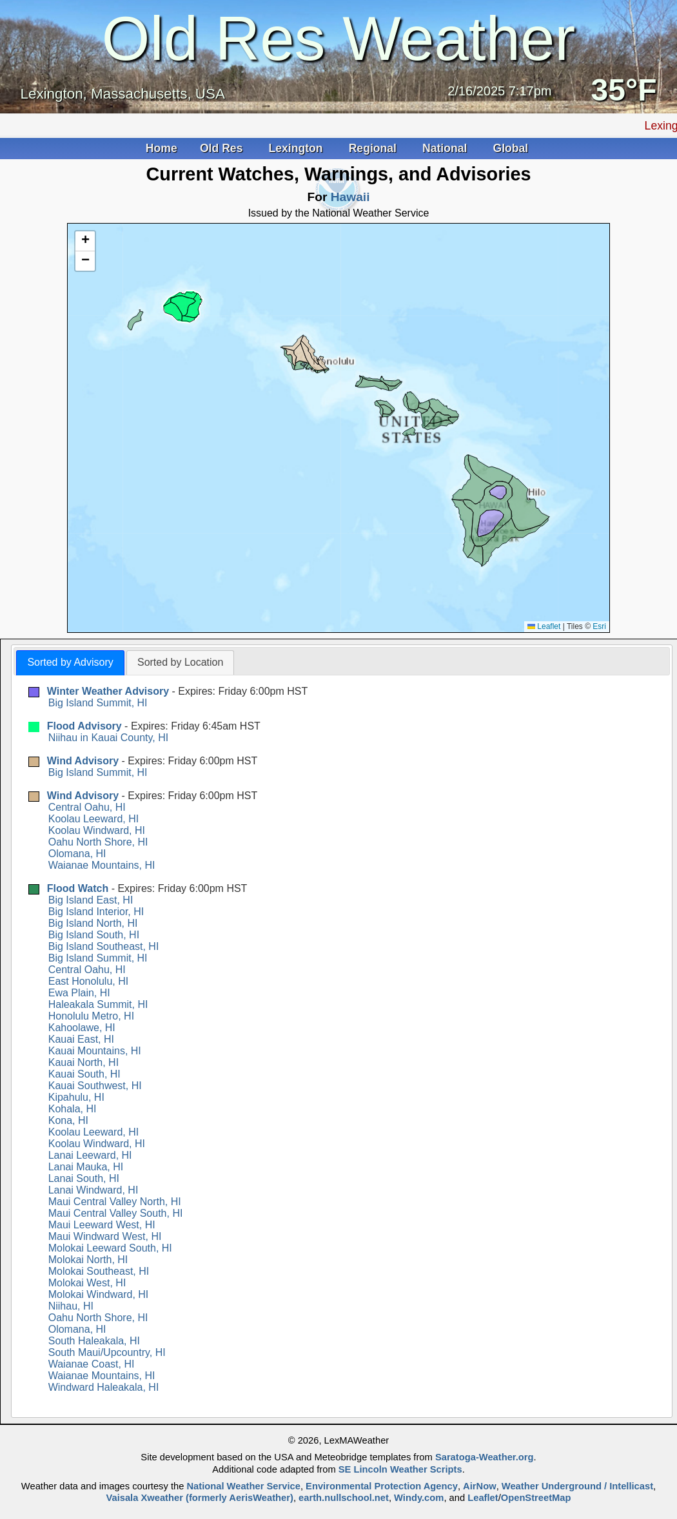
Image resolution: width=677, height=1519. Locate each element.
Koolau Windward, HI (96, 830)
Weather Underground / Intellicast (577, 1486)
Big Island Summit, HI (98, 702)
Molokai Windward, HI (98, 1294)
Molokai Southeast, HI (99, 1271)
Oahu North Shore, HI (98, 842)
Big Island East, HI (90, 900)
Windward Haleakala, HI (103, 1387)
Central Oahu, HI (87, 807)
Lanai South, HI (83, 1178)
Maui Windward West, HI (105, 1236)
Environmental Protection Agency (382, 1486)
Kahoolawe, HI (81, 1027)
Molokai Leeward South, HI (110, 1248)
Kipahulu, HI (76, 1097)
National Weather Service (243, 1486)
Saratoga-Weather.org (484, 1457)
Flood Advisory (84, 726)
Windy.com (419, 1498)
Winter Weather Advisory (108, 691)
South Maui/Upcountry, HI (107, 1352)
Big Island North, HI (93, 923)
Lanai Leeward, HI (90, 1155)
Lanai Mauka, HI (86, 1166)
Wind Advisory (83, 760)
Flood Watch (77, 888)
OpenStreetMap (536, 1498)
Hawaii (350, 197)
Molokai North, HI (88, 1259)
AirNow (479, 1486)
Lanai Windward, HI (93, 1190)
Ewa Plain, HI (79, 992)
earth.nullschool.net (344, 1498)
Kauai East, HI (81, 1039)
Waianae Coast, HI (91, 1364)
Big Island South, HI (93, 934)
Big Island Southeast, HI (103, 946)
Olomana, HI (77, 853)
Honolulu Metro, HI (91, 1016)
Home (161, 148)
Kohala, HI (72, 1108)
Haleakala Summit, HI (98, 1004)
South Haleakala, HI (94, 1340)
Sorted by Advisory (70, 662)
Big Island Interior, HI (96, 911)
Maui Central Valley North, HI (114, 1201)
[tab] (70, 662)
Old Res (223, 148)
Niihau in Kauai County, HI (108, 737)
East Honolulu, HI (88, 981)
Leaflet (543, 626)
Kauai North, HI (83, 1062)
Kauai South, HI (84, 1074)
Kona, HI (68, 1120)
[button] (85, 241)
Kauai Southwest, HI (95, 1085)
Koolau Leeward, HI (93, 818)
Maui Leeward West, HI (101, 1224)
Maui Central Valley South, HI (115, 1213)
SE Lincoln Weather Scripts (400, 1469)
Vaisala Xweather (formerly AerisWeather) (199, 1498)
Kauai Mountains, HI (94, 1050)
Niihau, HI (70, 1306)
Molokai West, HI (87, 1282)
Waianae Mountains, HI (101, 865)
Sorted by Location (180, 662)
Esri (599, 626)
